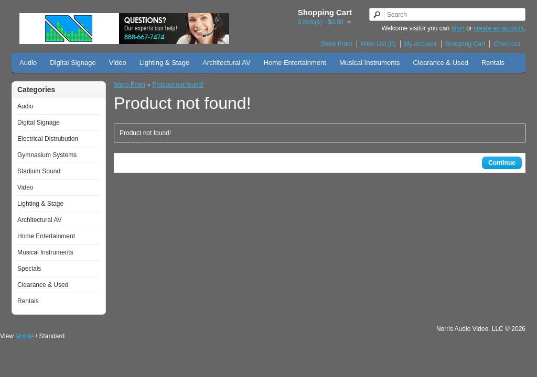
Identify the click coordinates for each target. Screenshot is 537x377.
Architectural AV (226, 62)
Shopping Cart (465, 44)
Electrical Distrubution (47, 138)
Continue (501, 163)
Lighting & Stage (164, 62)
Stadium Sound (38, 171)
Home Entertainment (295, 62)
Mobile (24, 336)
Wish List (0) (378, 44)
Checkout (506, 44)
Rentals (492, 62)
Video (117, 62)
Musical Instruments (369, 62)
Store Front (336, 44)
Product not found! (177, 84)
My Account (420, 44)
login (458, 28)
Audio (28, 62)
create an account (498, 28)
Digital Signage (72, 62)
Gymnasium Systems (47, 155)
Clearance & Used (440, 62)
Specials (29, 268)
